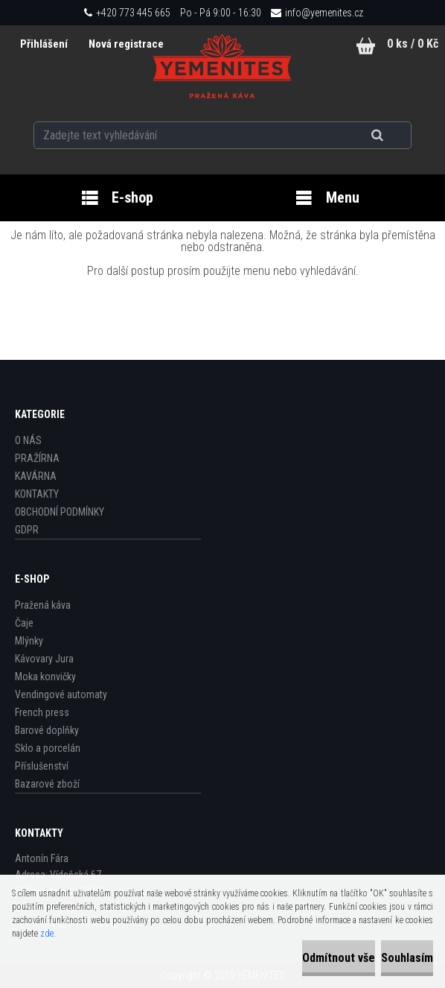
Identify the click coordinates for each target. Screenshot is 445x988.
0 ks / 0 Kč (412, 44)
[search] (395, 135)
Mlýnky (29, 641)
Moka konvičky (45, 677)
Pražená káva (43, 605)
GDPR (27, 530)
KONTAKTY (37, 494)
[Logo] (222, 66)
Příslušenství (41, 766)
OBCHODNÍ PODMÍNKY (59, 512)
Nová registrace (126, 44)
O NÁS (28, 440)
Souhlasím (407, 958)
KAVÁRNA (36, 476)
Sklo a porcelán (47, 748)
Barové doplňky (47, 730)
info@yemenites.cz (324, 13)
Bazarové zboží (47, 784)
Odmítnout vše (338, 958)
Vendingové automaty (61, 694)
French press (42, 712)
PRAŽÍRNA (37, 458)
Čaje (24, 623)
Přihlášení (45, 44)
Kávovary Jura (44, 659)
